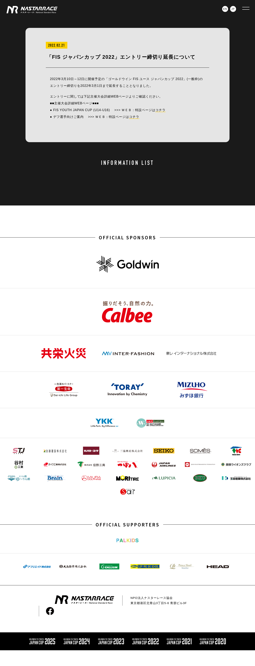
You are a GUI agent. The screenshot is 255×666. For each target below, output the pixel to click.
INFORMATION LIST (127, 163)
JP (233, 9)
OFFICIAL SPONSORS (127, 237)
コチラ (160, 110)
